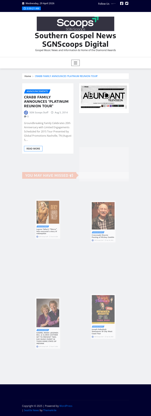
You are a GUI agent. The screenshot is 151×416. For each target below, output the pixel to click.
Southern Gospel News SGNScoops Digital (75, 39)
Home (27, 76)
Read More (33, 148)
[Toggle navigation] (75, 63)
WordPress (65, 406)
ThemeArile (49, 410)
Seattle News (31, 410)
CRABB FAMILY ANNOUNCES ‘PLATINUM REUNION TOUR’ (66, 76)
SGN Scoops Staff (38, 112)
